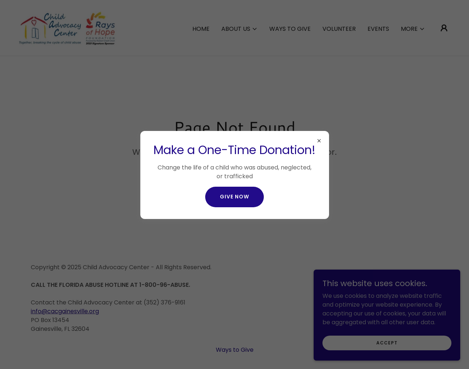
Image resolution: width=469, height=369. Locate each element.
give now (234, 196)
